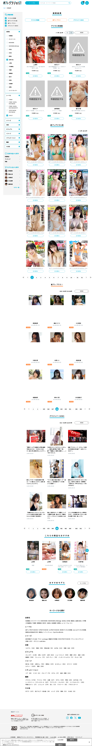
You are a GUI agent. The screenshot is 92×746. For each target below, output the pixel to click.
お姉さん (40, 664)
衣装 (7, 125)
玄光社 (10, 49)
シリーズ (8, 120)
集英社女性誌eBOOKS (31, 632)
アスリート (62, 684)
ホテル (55, 673)
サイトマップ (79, 737)
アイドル (42, 680)
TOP (4, 8)
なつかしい (60, 664)
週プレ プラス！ (12, 23)
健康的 (29, 657)
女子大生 (78, 680)
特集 (6, 161)
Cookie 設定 (53, 737)
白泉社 (10, 80)
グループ (46, 673)
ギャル (79, 657)
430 (66, 409)
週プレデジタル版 (12, 21)
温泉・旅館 (65, 673)
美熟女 (50, 664)
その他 (8, 146)
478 (44, 528)
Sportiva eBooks (58, 632)
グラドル (30, 680)
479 (48, 528)
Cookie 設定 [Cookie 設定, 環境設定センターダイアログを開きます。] (60, 739)
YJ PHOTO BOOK (43, 630)
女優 (51, 680)
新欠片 (10, 76)
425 (44, 409)
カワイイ (72, 664)
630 (76, 528)
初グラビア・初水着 (42, 691)
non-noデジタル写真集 (79, 630)
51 (77, 277)
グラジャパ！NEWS (13, 26)
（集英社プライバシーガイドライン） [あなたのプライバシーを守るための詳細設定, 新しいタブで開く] (10, 744)
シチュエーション (11, 138)
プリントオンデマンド (77, 639)
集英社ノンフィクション (46, 632)
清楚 (40, 666)
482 (61, 528)
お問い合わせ (70, 737)
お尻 (51, 655)
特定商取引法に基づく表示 (41, 737)
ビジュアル (9, 129)
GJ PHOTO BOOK (54, 630)
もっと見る (83, 583)
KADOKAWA (11, 42)
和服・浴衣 (69, 648)
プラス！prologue (42, 639)
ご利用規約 (12, 737)
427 (53, 409)
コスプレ (30, 648)
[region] (46, 742)
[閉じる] (89, 742)
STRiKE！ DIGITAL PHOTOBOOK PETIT (13, 107)
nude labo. (42, 641)
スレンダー (31, 655)
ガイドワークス (12, 39)
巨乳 (42, 655)
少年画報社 (11, 66)
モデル (60, 680)
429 (61, 409)
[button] (87, 550)
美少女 (29, 664)
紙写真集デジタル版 (31, 639)
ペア (28, 673)
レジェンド (43, 684)
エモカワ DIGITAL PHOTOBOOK (12, 111)
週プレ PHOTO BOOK (31, 630)
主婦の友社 (11, 59)
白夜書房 (11, 83)
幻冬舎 (10, 52)
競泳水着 (49, 648)
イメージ (8, 133)
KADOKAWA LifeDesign (14, 46)
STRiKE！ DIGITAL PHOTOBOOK (13, 102)
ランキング (7, 159)
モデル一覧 (16, 187)
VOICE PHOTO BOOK (64, 639)
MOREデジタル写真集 (66, 630)
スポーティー (52, 657)
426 (48, 409)
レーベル (8, 95)
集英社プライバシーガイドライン (25, 737)
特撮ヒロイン (31, 684)
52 (82, 277)
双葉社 (10, 87)
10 (71, 277)
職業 (7, 142)
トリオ (37, 673)
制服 (40, 648)
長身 (81, 655)
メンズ (55, 691)
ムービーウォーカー (13, 90)
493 (76, 409)
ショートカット (62, 655)
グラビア (11, 115)
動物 (64, 691)
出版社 (8, 31)
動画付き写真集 (53, 639)
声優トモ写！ (29, 641)
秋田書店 (11, 35)
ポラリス (36, 641)
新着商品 (7, 156)
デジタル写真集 (12, 18)
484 (70, 528)
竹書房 (10, 70)
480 (53, 528)
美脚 (73, 655)
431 (70, 409)
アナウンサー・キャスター (59, 682)
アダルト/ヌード (73, 684)
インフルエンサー (77, 682)
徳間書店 (11, 73)
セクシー (30, 666)
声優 (69, 680)
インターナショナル (66, 657)
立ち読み (35, 76)
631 (81, 528)
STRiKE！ (11, 99)
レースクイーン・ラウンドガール (37, 682)
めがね (58, 648)
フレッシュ (40, 657)
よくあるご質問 (62, 737)
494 (81, 409)
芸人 (53, 684)
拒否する (72, 739)
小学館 (10, 63)
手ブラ (29, 691)
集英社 (10, 56)
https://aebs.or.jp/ (24, 728)
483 (66, 528)
